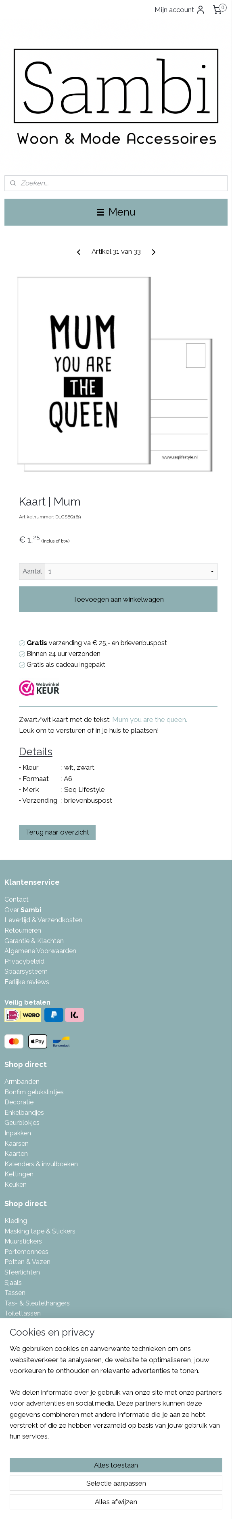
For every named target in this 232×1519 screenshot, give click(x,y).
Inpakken (17, 1133)
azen (43, 1262)
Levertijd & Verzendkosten (43, 920)
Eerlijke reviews (26, 982)
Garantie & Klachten (34, 941)
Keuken (15, 1184)
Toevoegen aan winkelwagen (118, 599)
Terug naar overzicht (57, 832)
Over (22, 910)
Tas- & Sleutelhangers (37, 1303)
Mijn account (180, 9)
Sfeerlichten (22, 1272)
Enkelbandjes (24, 1112)
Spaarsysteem (26, 971)
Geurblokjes (22, 1122)
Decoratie (18, 1102)
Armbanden (22, 1081)
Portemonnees (26, 1252)
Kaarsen (16, 1143)
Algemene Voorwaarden (40, 951)
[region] (116, 1395)
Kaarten (16, 1153)
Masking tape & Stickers (39, 1231)
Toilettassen (22, 1313)
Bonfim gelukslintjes (34, 1092)
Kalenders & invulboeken (41, 1164)
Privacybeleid (24, 961)
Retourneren (22, 930)
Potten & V (20, 1262)
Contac (15, 899)
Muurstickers (23, 1241)
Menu (116, 212)
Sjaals (13, 1283)
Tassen (14, 1293)
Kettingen (18, 1174)
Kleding (15, 1221)
